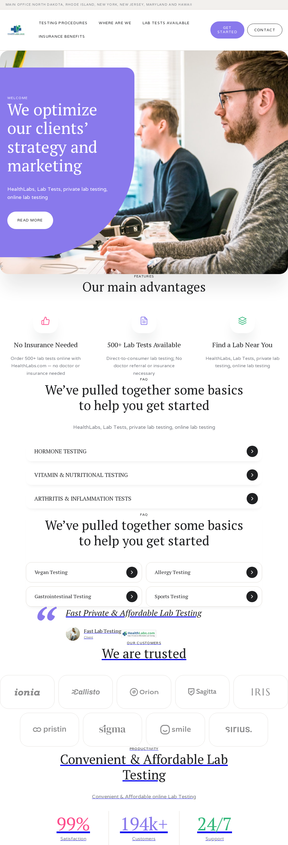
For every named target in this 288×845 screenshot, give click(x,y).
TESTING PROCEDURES (63, 23)
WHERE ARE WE (115, 23)
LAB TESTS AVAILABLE (166, 23)
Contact (264, 30)
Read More (30, 220)
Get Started (227, 30)
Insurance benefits (62, 36)
